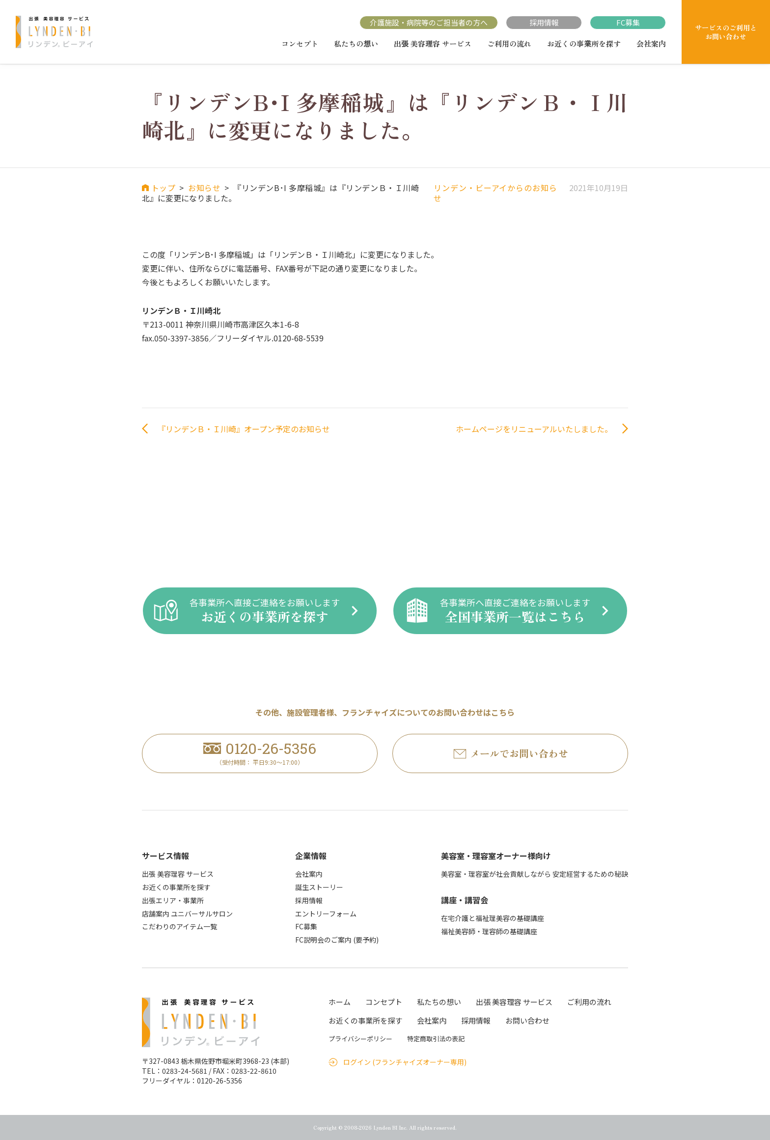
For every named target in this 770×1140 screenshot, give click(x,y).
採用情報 (544, 22)
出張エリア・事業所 (173, 900)
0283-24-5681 (184, 1071)
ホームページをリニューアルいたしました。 (534, 429)
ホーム (340, 1002)
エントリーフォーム (326, 913)
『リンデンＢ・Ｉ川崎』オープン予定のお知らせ (244, 429)
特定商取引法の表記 (436, 1038)
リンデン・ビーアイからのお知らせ (495, 193)
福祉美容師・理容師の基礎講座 (489, 931)
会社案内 (651, 43)
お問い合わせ (527, 1020)
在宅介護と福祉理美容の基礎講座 (492, 918)
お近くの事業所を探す (584, 43)
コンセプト (299, 43)
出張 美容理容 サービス (432, 43)
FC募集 (628, 22)
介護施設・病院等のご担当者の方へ (429, 22)
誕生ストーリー (319, 887)
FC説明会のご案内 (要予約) (337, 940)
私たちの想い (356, 43)
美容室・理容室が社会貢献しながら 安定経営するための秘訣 (534, 874)
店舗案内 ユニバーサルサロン (187, 913)
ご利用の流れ (509, 43)
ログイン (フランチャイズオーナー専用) (405, 1062)
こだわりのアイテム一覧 (179, 927)
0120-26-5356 (219, 1080)
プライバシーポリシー (360, 1038)
